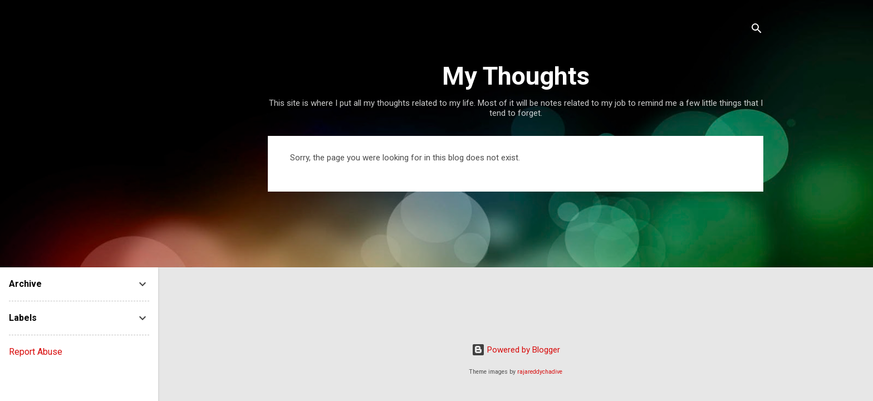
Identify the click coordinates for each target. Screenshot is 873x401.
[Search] (756, 30)
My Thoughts (516, 76)
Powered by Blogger (516, 350)
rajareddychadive (539, 371)
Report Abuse (35, 351)
